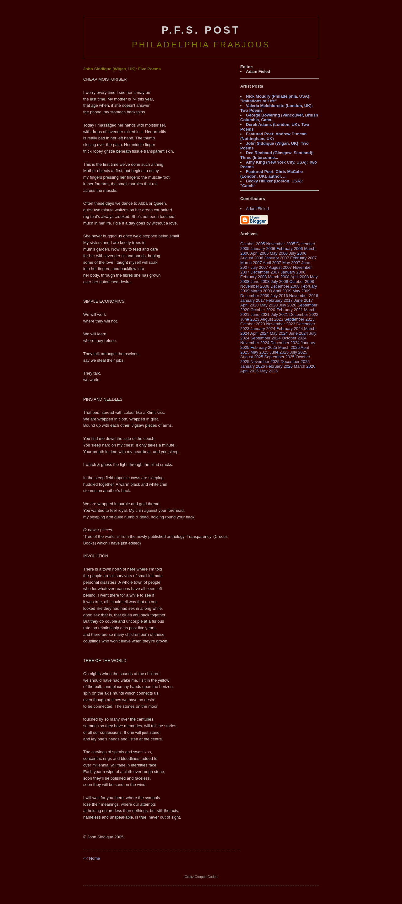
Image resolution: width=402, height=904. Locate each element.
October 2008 (301, 281)
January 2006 (263, 248)
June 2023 (249, 319)
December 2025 (295, 361)
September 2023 (299, 319)
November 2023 (280, 324)
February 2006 (289, 248)
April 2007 (272, 262)
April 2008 (300, 276)
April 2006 (259, 253)
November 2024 (254, 342)
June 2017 (303, 300)
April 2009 (282, 291)
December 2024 (285, 342)
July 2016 (279, 295)
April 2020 (249, 305)
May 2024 (279, 333)
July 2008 (279, 281)
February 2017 (279, 300)
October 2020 (263, 309)
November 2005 (280, 243)
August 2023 (271, 319)
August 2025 (251, 357)
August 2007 (280, 267)
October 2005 (252, 243)
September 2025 (279, 357)
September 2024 (266, 338)
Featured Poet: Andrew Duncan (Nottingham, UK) (273, 136)
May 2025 (260, 352)
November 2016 (303, 295)
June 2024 (298, 333)
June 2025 (279, 352)
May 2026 (269, 371)
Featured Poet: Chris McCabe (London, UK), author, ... (271, 174)
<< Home (91, 858)
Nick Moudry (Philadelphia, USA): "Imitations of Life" (275, 98)
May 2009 (301, 291)
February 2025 (264, 347)
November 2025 (265, 361)
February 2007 (303, 258)
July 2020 (287, 305)
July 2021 (279, 314)
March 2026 (305, 366)
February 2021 (289, 309)
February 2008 (253, 276)
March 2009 (261, 291)
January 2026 (252, 366)
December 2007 (265, 272)
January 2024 (263, 328)
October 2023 (252, 324)
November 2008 (254, 286)
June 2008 (260, 281)
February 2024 (289, 328)
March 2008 (279, 276)
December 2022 (303, 314)
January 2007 (276, 258)
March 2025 (289, 347)
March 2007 (251, 262)
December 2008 (285, 286)
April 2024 (259, 333)
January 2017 (252, 300)
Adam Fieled (257, 208)
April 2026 (249, 371)
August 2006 (251, 258)
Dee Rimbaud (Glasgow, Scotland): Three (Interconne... (276, 155)
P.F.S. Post (201, 30)
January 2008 (293, 272)
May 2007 (291, 262)
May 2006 (279, 253)
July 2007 (259, 267)
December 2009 (254, 295)
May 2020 (269, 305)
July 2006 (298, 253)
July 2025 (298, 352)
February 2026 (279, 366)
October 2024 (294, 338)
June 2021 (260, 314)
